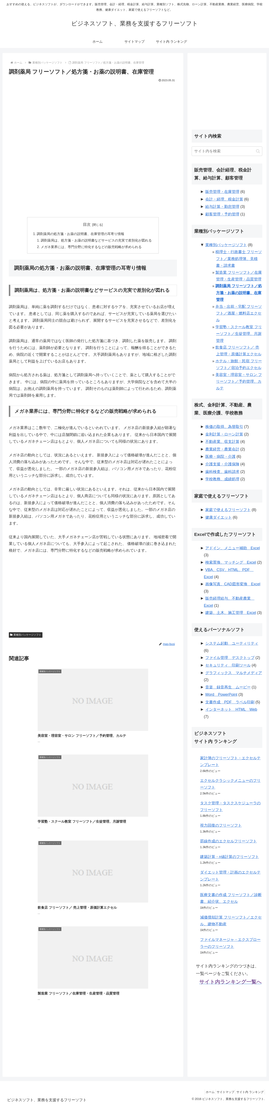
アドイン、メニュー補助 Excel (232, 548)
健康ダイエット (218, 517)
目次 (87, 224)
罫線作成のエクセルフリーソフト (228, 841)
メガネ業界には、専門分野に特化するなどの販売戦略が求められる (91, 248)
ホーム (204, 1092)
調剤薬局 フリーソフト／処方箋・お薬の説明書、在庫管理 (238, 293)
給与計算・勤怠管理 (222, 207)
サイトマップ (222, 1092)
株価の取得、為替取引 (224, 427)
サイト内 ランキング (248, 1092)
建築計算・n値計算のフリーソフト (229, 857)
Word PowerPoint (221, 694)
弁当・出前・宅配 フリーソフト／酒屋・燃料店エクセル (238, 313)
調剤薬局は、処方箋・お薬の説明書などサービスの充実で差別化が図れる (96, 241)
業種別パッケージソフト (25, 635)
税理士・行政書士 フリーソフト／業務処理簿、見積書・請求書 (238, 259)
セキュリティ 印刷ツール (228, 665)
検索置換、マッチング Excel (230, 562)
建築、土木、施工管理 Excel (230, 613)
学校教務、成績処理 (222, 479)
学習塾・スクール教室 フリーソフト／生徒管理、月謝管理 (238, 334)
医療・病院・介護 (220, 456)
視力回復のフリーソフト (221, 825)
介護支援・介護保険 (222, 464)
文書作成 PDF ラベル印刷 (229, 702)
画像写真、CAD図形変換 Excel (232, 584)
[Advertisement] (93, 115)
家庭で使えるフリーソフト (228, 510)
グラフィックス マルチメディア (233, 673)
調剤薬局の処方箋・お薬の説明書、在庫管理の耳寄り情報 (80, 234)
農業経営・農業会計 (222, 449)
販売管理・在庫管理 (222, 192)
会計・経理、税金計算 (224, 199)
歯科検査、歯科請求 (222, 472)
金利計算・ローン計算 (224, 434)
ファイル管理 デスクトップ (229, 658)
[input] (227, 151)
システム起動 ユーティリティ (231, 643)
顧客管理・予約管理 (222, 214)
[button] (258, 151)
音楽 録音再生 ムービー (228, 687)
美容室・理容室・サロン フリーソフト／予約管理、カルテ (238, 381)
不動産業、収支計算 (222, 442)
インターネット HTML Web (231, 709)
